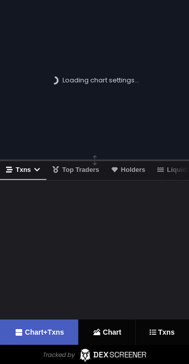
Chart (106, 332)
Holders (128, 169)
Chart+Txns (39, 332)
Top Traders (75, 169)
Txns (23, 169)
